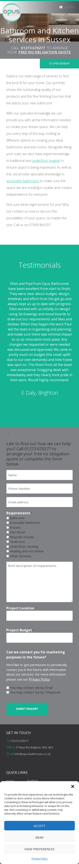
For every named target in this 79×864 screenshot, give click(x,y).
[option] (39, 339)
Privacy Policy (40, 858)
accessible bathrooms (22, 181)
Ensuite (15, 527)
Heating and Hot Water (27, 551)
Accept (40, 826)
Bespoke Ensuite (22, 537)
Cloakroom (17, 541)
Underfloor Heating (24, 546)
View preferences (39, 849)
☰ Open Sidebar (59, 63)
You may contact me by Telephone (35, 692)
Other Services (20, 556)
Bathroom (17, 518)
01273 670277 (33, 47)
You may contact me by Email (31, 687)
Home (10, 781)
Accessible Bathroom (25, 522)
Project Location (21, 608)
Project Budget (20, 630)
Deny (39, 837)
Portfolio (32, 781)
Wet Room (17, 532)
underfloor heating (46, 160)
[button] (73, 786)
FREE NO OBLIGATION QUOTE (45, 52)
